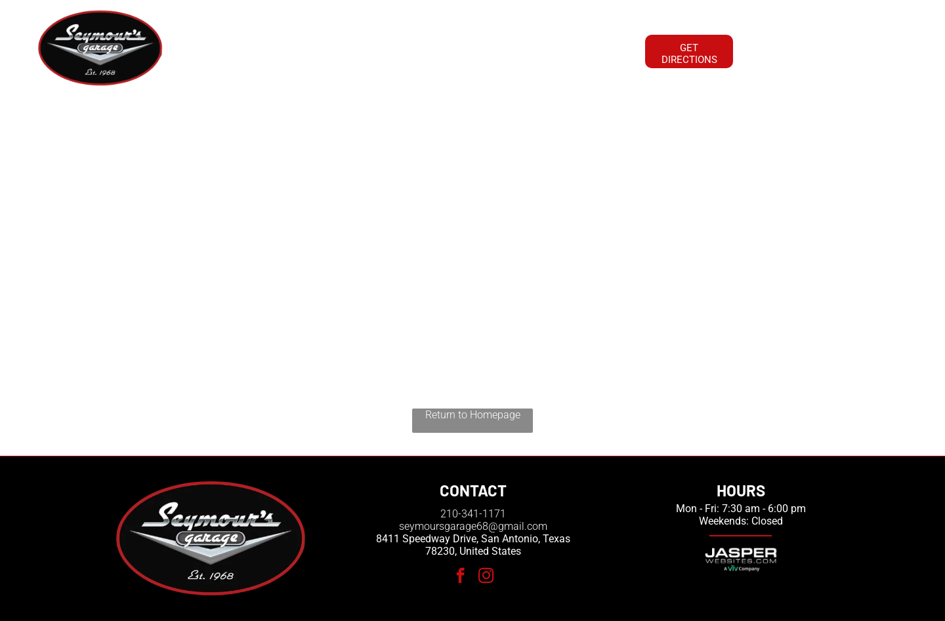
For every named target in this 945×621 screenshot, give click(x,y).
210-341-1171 (473, 514)
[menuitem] (227, 50)
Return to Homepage (472, 415)
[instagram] (485, 577)
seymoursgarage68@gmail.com (473, 526)
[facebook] (460, 577)
